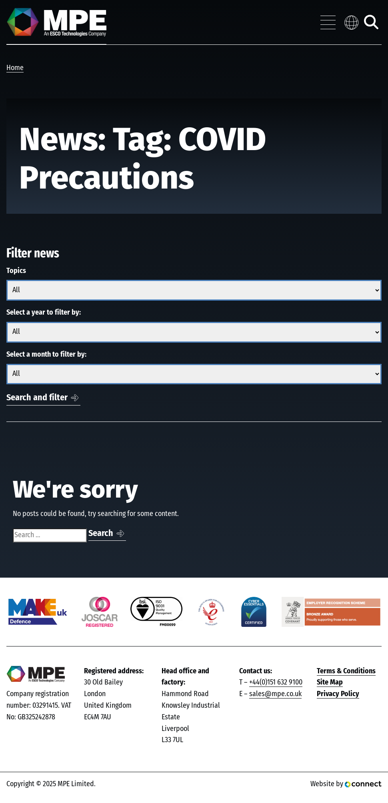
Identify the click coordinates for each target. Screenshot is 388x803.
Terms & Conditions (346, 671)
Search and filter (37, 397)
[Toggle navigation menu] (328, 22)
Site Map (330, 682)
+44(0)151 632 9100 (275, 682)
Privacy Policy (338, 694)
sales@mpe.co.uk (275, 694)
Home (15, 68)
